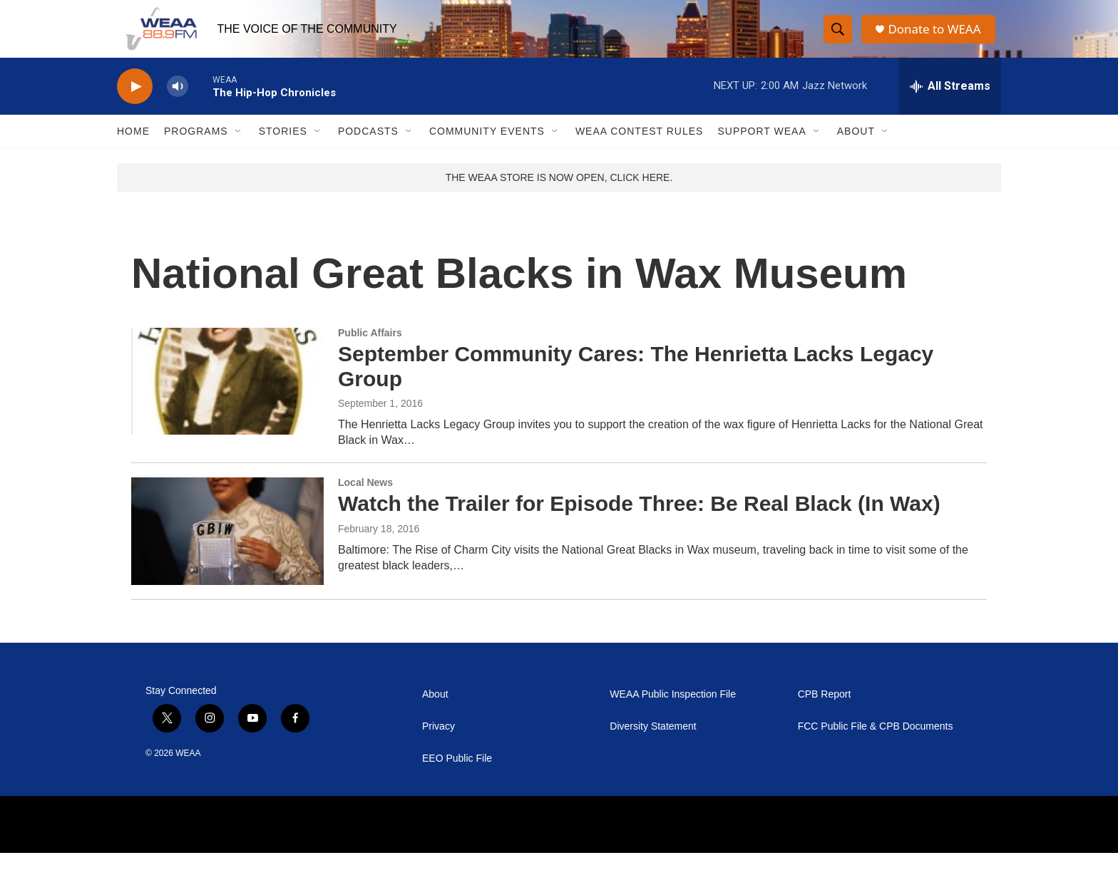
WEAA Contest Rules (639, 148)
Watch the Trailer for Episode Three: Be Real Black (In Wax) (639, 520)
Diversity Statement (653, 743)
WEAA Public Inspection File (673, 711)
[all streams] (950, 103)
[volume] (177, 104)
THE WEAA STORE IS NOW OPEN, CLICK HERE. (559, 194)
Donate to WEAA (937, 37)
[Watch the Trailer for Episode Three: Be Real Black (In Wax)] (227, 547)
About (856, 148)
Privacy (438, 743)
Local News (365, 499)
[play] (134, 103)
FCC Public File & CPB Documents (875, 743)
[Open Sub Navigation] (239, 148)
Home (133, 148)
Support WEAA (761, 148)
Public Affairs (370, 350)
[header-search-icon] (838, 38)
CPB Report (824, 711)
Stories (283, 148)
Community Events (487, 148)
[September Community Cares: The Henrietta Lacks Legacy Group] (227, 398)
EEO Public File (457, 775)
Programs (196, 148)
